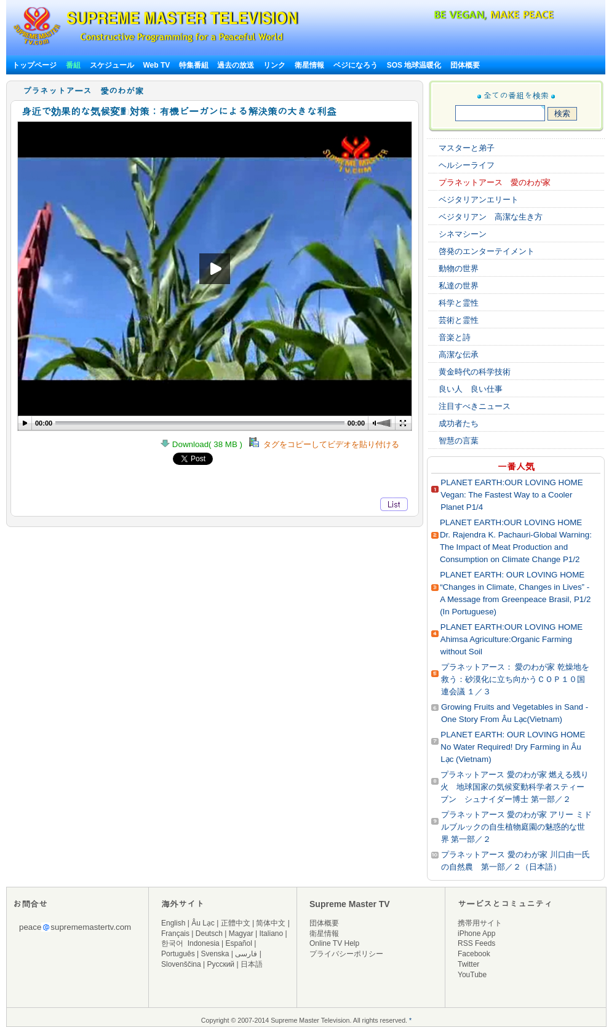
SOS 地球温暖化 (414, 65)
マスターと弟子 (467, 148)
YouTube (472, 974)
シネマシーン (463, 234)
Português (178, 954)
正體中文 (235, 923)
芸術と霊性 (459, 320)
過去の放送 (235, 65)
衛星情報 (309, 65)
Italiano (271, 933)
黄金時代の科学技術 (475, 371)
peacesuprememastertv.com (75, 927)
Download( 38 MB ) (205, 444)
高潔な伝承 (459, 354)
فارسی (246, 954)
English (173, 923)
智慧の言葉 (459, 440)
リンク (274, 65)
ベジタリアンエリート (479, 199)
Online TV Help (334, 943)
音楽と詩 (455, 337)
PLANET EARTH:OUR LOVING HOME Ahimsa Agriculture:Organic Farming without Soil (511, 639)
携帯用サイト (480, 923)
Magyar (241, 933)
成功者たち (459, 423)
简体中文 (270, 923)
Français (175, 933)
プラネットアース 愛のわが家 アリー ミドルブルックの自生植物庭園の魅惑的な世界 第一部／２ (516, 827)
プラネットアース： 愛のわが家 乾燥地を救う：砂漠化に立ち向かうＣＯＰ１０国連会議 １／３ (515, 679)
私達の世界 (459, 285)
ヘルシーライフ (467, 165)
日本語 (252, 964)
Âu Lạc (203, 923)
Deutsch (209, 933)
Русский (221, 964)
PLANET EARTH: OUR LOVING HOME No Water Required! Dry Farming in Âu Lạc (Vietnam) (512, 747)
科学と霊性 (459, 302)
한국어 (172, 943)
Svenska (215, 954)
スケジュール (112, 65)
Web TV (157, 65)
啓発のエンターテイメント (487, 251)
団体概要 (465, 65)
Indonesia (204, 943)
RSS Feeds (476, 943)
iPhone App (476, 933)
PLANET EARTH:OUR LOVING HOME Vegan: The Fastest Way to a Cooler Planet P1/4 (511, 495)
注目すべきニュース (475, 406)
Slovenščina (181, 964)
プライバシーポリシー (346, 954)
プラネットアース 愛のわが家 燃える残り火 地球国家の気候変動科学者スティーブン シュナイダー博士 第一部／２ (514, 787)
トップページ (34, 65)
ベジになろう (355, 65)
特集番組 (194, 65)
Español (239, 943)
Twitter (468, 964)
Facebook (474, 954)
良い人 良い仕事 (471, 389)
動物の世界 (459, 268)
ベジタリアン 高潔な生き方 (491, 216)
